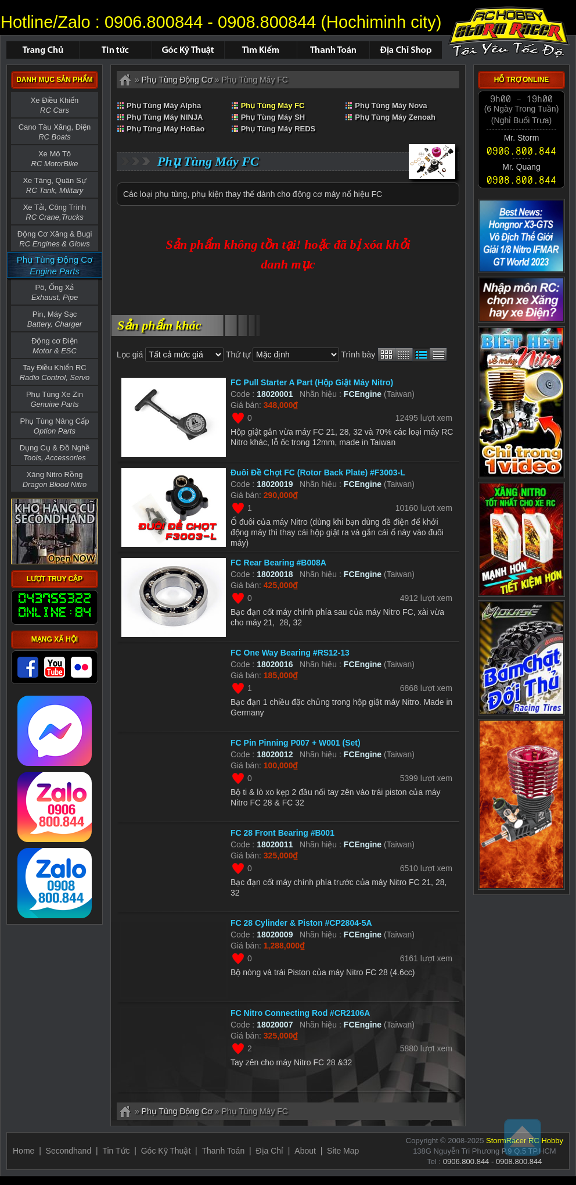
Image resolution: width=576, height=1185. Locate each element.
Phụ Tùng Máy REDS (278, 128)
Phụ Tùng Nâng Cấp (54, 426)
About (305, 1150)
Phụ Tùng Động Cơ (177, 79)
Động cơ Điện (54, 345)
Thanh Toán (333, 50)
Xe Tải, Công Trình (55, 212)
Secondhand (69, 1150)
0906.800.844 (521, 150)
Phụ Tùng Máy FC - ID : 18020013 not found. (509, 32)
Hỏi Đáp (188, 50)
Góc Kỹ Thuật (166, 1150)
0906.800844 (154, 22)
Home (23, 1150)
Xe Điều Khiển (55, 105)
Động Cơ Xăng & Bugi (54, 239)
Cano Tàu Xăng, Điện (55, 132)
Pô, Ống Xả (54, 292)
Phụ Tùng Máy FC (273, 105)
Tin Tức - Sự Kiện (115, 50)
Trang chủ (42, 50)
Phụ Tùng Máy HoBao (165, 128)
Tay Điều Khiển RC (55, 372)
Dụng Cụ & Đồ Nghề (55, 452)
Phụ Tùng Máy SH (273, 117)
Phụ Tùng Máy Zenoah (395, 117)
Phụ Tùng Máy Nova (391, 105)
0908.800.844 (521, 180)
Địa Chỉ (269, 1150)
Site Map (343, 1150)
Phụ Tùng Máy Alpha (164, 105)
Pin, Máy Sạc (54, 319)
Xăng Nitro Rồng (55, 479)
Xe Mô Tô (54, 158)
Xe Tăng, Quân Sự (54, 185)
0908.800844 (267, 22)
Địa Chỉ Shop (405, 50)
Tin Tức (115, 1150)
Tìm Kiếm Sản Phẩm (260, 50)
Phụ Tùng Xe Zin (54, 399)
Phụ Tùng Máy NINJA (165, 117)
